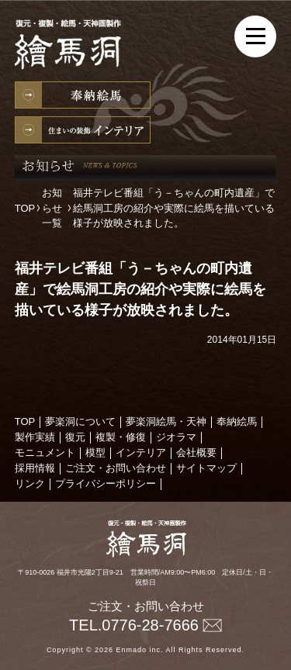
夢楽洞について (80, 421)
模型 (95, 452)
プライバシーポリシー (105, 483)
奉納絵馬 (83, 95)
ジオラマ (176, 437)
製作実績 (35, 437)
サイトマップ (206, 468)
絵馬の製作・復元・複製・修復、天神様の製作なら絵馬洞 (73, 47)
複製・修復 (120, 437)
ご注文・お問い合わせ (115, 468)
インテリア (83, 129)
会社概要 (196, 452)
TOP (25, 208)
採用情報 (35, 468)
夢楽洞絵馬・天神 (166, 421)
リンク (30, 483)
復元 (75, 437)
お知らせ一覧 (52, 208)
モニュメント (45, 452)
